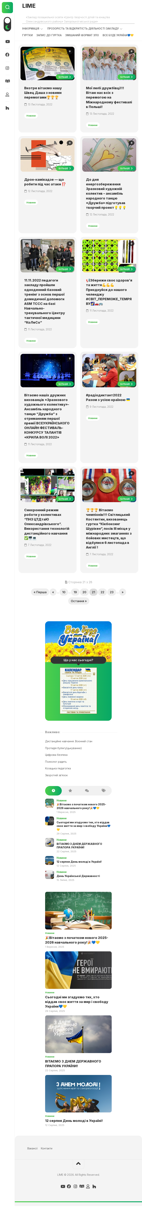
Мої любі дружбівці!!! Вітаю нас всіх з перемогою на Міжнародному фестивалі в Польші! (109, 97)
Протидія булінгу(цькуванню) (63, 750)
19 (75, 594)
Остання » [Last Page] (79, 603)
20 (84, 594)
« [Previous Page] (53, 594)
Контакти (46, 1150)
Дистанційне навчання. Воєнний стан (68, 743)
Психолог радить (56, 763)
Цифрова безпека (56, 757)
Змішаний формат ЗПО (82, 35)
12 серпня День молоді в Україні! (79, 863)
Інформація (30, 28)
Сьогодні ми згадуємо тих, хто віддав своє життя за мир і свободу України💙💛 (83, 828)
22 (102, 594)
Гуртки (27, 35)
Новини (31, 115)
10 (63, 594)
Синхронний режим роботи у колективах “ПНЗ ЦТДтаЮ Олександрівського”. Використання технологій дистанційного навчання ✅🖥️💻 (47, 526)
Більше (64, 77)
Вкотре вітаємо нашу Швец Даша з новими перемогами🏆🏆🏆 (43, 93)
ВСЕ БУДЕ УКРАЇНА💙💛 (118, 35)
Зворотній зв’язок (56, 777)
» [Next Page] (123, 594)
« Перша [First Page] (40, 594)
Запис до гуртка (49, 35)
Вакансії (32, 1150)
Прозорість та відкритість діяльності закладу (83, 28)
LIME (28, 6)
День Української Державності (78, 878)
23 (112, 594)
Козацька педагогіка (58, 770)
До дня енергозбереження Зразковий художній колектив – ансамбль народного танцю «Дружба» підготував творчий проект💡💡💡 (106, 194)
